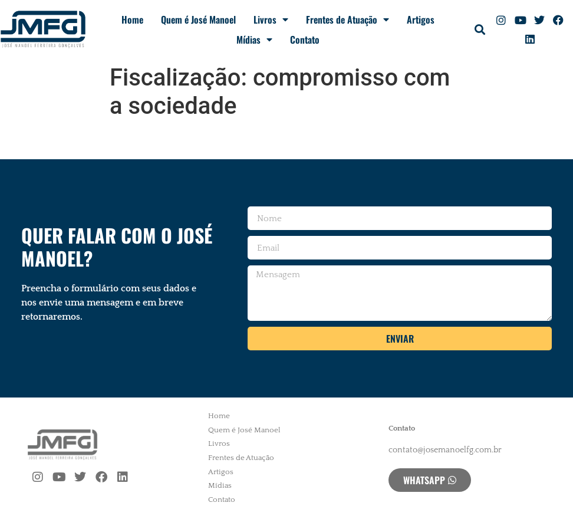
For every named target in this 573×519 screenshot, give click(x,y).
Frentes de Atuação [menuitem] (241, 458)
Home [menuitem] (219, 416)
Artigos (420, 19)
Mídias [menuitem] (220, 485)
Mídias (254, 39)
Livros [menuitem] (219, 443)
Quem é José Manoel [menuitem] (244, 430)
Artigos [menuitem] (220, 472)
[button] (479, 30)
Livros (270, 19)
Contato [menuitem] (221, 499)
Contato (305, 39)
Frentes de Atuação (347, 19)
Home (132, 19)
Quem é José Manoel (198, 19)
